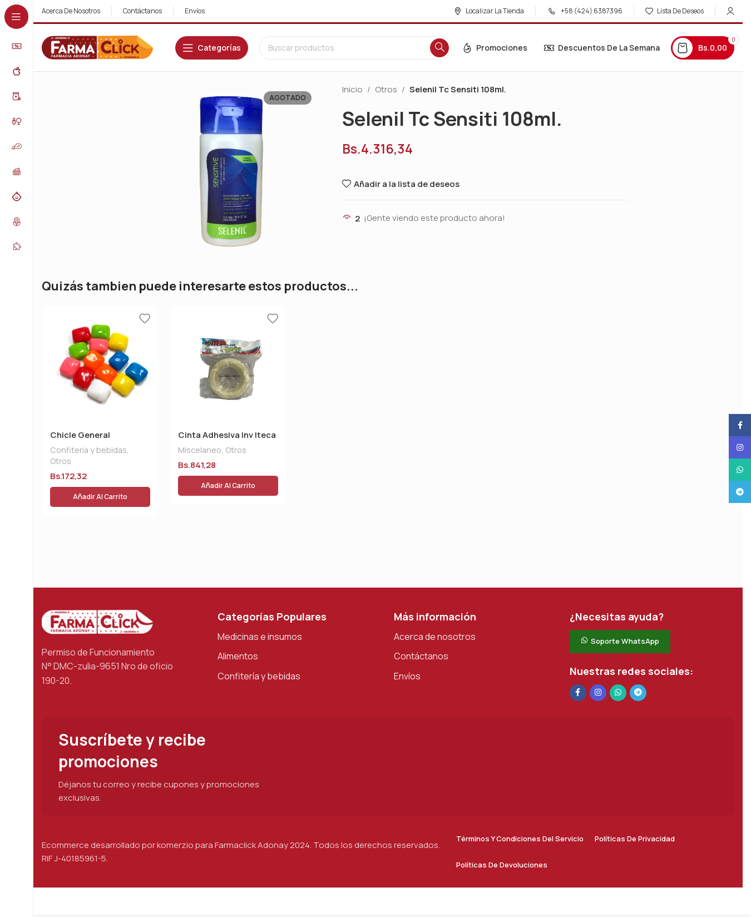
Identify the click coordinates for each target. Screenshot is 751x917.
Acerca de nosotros (435, 610)
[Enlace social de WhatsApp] (618, 666)
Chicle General (80, 435)
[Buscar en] (355, 48)
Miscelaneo (199, 450)
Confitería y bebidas (259, 649)
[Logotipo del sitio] (97, 47)
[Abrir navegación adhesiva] (212, 48)
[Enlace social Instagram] (598, 666)
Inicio (352, 89)
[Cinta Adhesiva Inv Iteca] (228, 363)
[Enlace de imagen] (97, 594)
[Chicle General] (100, 363)
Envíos (407, 649)
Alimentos (238, 629)
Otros (386, 89)
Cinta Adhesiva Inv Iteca (227, 435)
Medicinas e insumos (260, 610)
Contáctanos (421, 629)
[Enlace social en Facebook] (578, 666)
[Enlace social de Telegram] (638, 666)
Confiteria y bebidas (88, 450)
